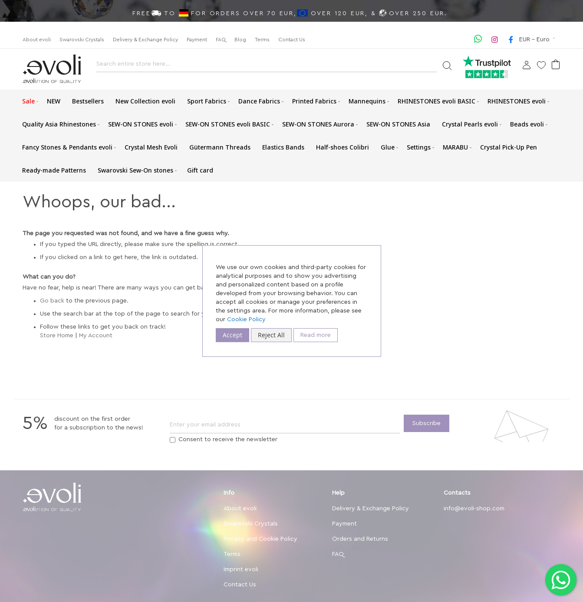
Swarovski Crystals (81, 39)
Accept (232, 335)
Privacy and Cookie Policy (260, 539)
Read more (315, 335)
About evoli (37, 39)
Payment (197, 39)
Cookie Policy (246, 319)
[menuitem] (28, 101)
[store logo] (52, 68)
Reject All (271, 335)
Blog (240, 39)
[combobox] (266, 66)
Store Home (56, 336)
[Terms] (172, 439)
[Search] (447, 65)
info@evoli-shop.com (474, 509)
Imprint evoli (241, 569)
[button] (538, 39)
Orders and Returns (360, 539)
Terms (262, 39)
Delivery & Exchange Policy (145, 39)
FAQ (221, 39)
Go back (52, 301)
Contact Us (291, 39)
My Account (95, 336)
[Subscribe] (426, 423)
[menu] (292, 136)
